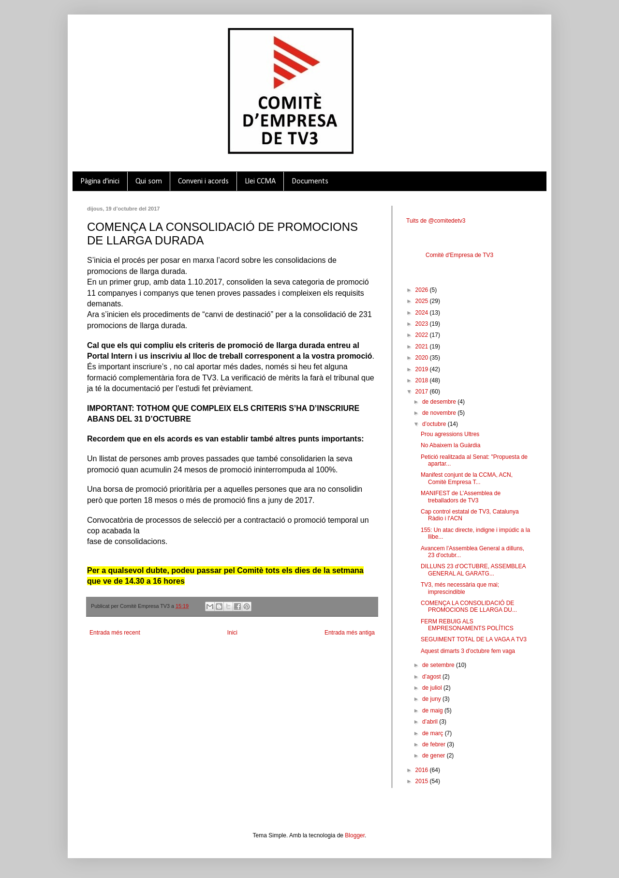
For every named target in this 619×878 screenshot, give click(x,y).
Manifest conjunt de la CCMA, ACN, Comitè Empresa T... (467, 478)
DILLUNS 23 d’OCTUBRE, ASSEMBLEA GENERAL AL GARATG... (473, 569)
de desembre (439, 401)
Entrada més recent (114, 632)
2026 (422, 290)
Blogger (355, 835)
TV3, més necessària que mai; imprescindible (460, 588)
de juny (432, 699)
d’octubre (435, 424)
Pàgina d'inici (99, 181)
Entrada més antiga (349, 632)
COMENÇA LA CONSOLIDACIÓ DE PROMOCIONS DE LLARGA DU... (469, 606)
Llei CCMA (260, 181)
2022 (422, 335)
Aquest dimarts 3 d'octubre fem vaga (468, 651)
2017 (422, 391)
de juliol (432, 687)
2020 (422, 357)
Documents (310, 181)
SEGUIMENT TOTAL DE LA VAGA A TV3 (474, 639)
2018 (422, 380)
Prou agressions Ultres (450, 434)
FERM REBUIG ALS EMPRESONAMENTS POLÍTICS (467, 625)
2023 (422, 323)
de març (433, 733)
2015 (422, 781)
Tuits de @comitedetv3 (435, 220)
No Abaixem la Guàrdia (450, 445)
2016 (422, 770)
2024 (422, 312)
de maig (433, 710)
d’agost (432, 676)
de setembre (439, 665)
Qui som (148, 181)
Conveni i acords (203, 181)
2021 (422, 346)
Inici (232, 632)
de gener (434, 755)
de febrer (434, 744)
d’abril (430, 721)
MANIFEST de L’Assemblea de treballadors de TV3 (461, 496)
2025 (422, 301)
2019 (422, 369)
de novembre (439, 412)
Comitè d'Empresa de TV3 (459, 255)
